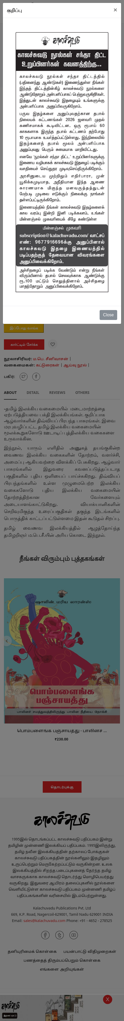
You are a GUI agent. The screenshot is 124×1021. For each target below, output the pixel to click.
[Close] (115, 10)
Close (108, 315)
